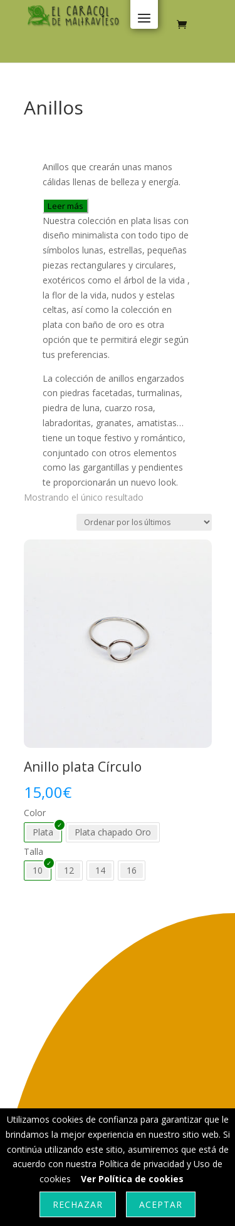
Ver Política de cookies (132, 1179)
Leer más (65, 206)
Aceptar (160, 1204)
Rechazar (78, 1204)
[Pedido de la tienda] (144, 522)
